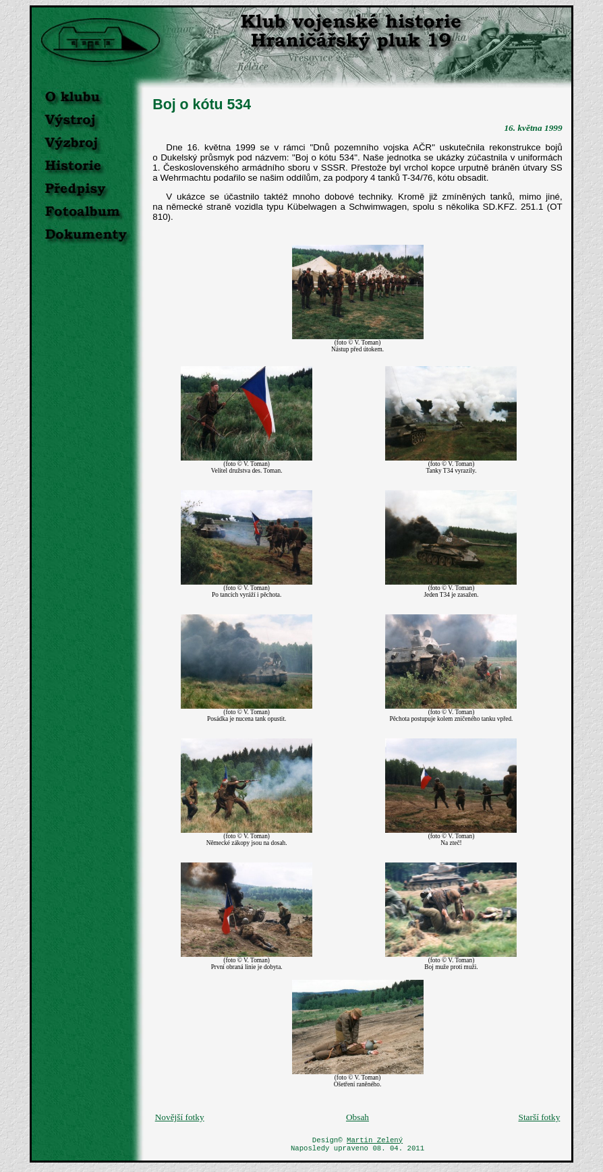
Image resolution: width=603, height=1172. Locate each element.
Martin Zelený (375, 1141)
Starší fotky (539, 1117)
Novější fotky (179, 1117)
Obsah (357, 1117)
